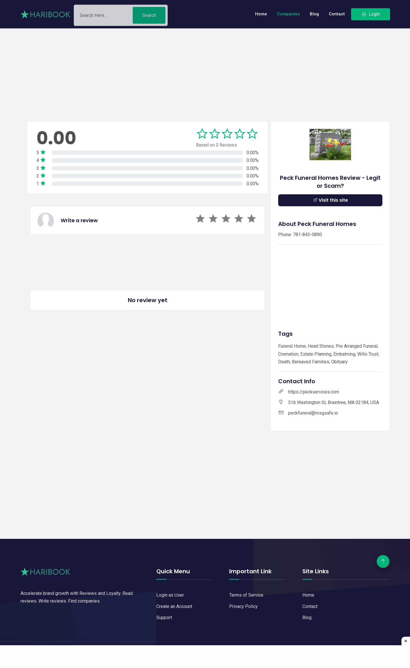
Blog (314, 14)
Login (370, 14)
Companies (288, 14)
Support (164, 617)
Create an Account (174, 606)
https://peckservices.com (313, 392)
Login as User (170, 595)
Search (149, 17)
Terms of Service (246, 595)
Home (261, 14)
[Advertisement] (205, 68)
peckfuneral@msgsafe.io (313, 413)
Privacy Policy (243, 606)
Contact (337, 14)
